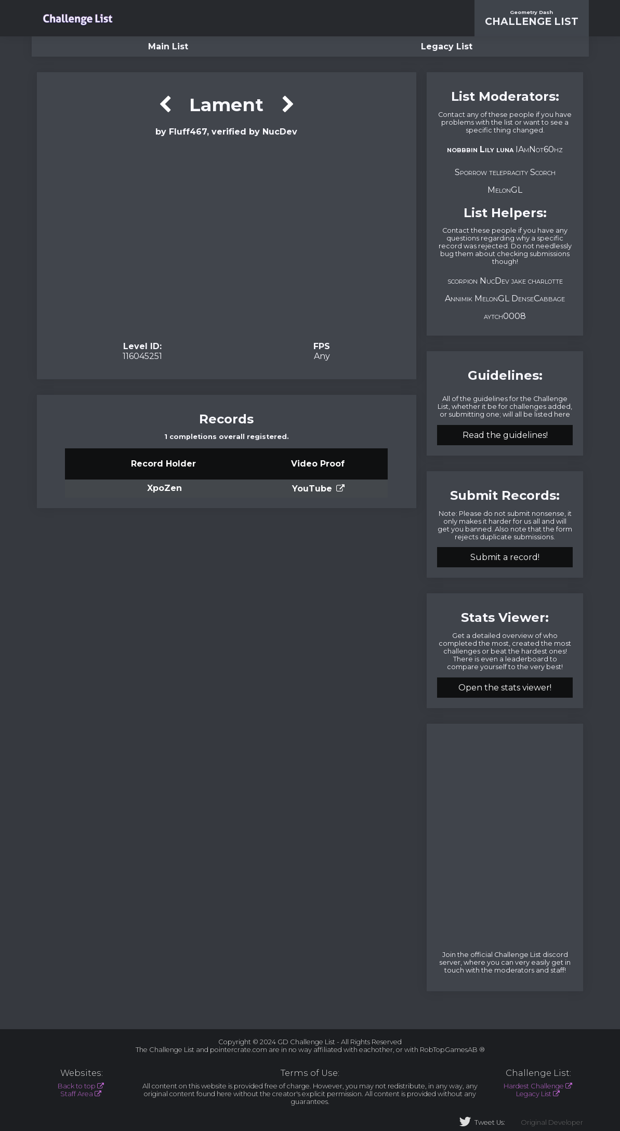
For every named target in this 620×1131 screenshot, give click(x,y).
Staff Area (76, 1094)
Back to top (77, 1086)
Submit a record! (504, 557)
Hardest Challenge (534, 1086)
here (562, 414)
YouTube (312, 489)
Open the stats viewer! (504, 688)
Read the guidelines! (505, 435)
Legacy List (446, 46)
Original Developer (552, 1122)
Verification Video (226, 238)
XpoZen (164, 488)
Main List (168, 46)
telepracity (508, 172)
